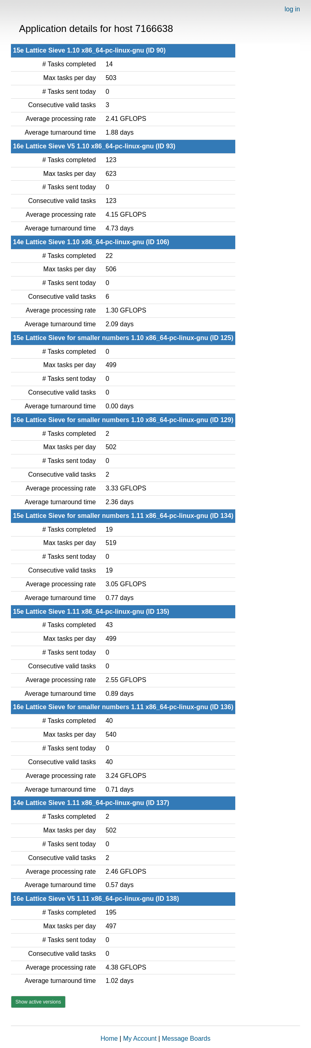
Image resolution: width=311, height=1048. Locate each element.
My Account (140, 1038)
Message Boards (186, 1038)
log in (292, 9)
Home (109, 1038)
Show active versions (38, 1002)
